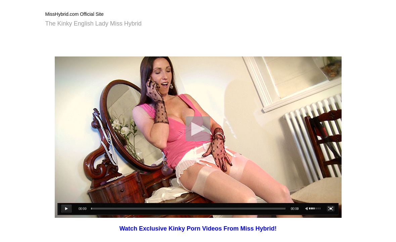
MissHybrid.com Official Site (74, 14)
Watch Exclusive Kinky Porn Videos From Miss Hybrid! (197, 228)
